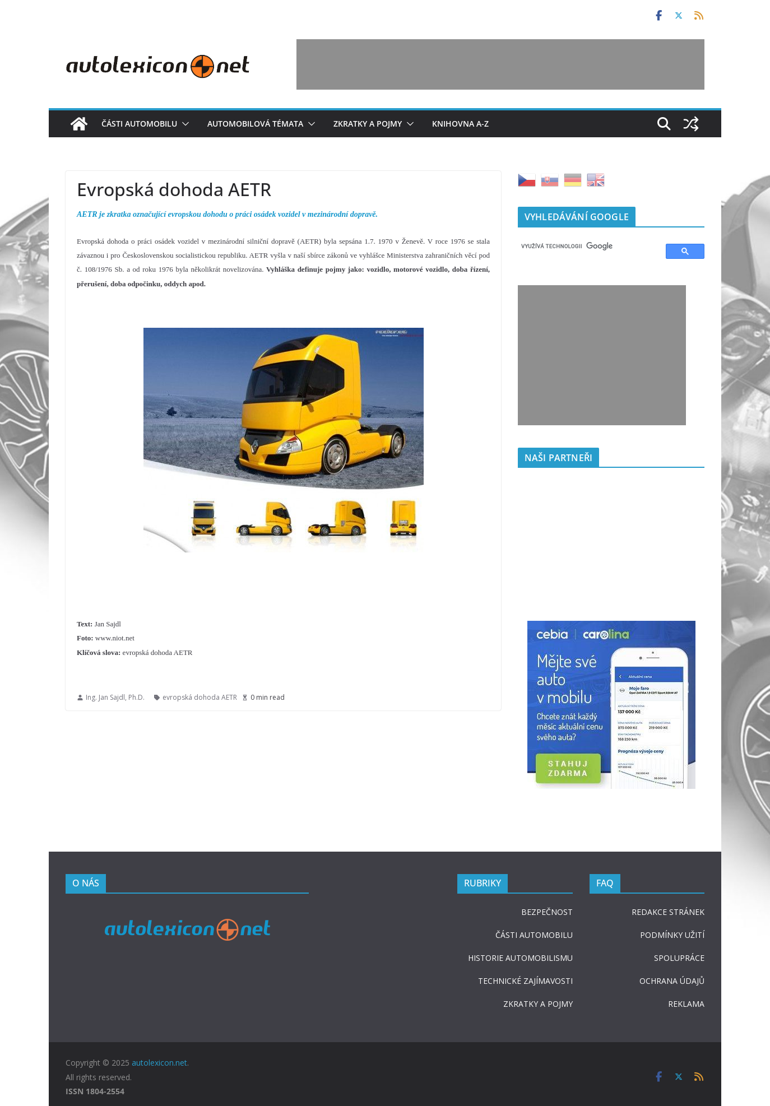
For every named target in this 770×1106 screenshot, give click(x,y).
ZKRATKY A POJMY (538, 1003)
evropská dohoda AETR (200, 697)
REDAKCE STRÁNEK (668, 912)
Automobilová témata (255, 123)
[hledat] (586, 246)
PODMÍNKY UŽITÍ (672, 935)
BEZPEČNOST (547, 912)
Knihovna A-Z (460, 123)
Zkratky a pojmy (367, 123)
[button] (183, 124)
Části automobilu (139, 123)
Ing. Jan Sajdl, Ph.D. (115, 697)
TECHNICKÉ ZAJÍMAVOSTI (525, 980)
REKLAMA (686, 1003)
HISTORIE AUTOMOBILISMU (520, 957)
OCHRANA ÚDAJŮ (671, 980)
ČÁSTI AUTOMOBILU (534, 935)
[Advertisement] (500, 64)
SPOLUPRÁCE (679, 957)
